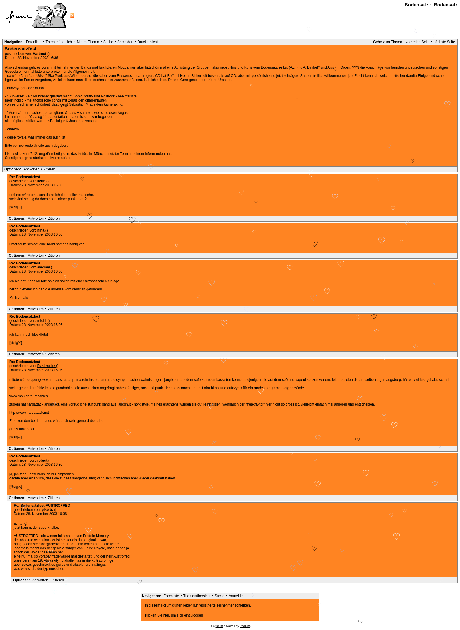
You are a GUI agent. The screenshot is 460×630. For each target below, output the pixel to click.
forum (219, 626)
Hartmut (40, 54)
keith (41, 181)
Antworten (31, 169)
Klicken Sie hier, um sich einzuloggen (174, 615)
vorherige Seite (417, 42)
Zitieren (49, 169)
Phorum (245, 626)
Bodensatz (417, 4)
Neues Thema (88, 42)
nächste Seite (444, 42)
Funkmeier (46, 366)
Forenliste (34, 42)
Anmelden (125, 42)
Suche (108, 42)
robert (42, 460)
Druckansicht (147, 42)
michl (42, 321)
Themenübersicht (59, 42)
